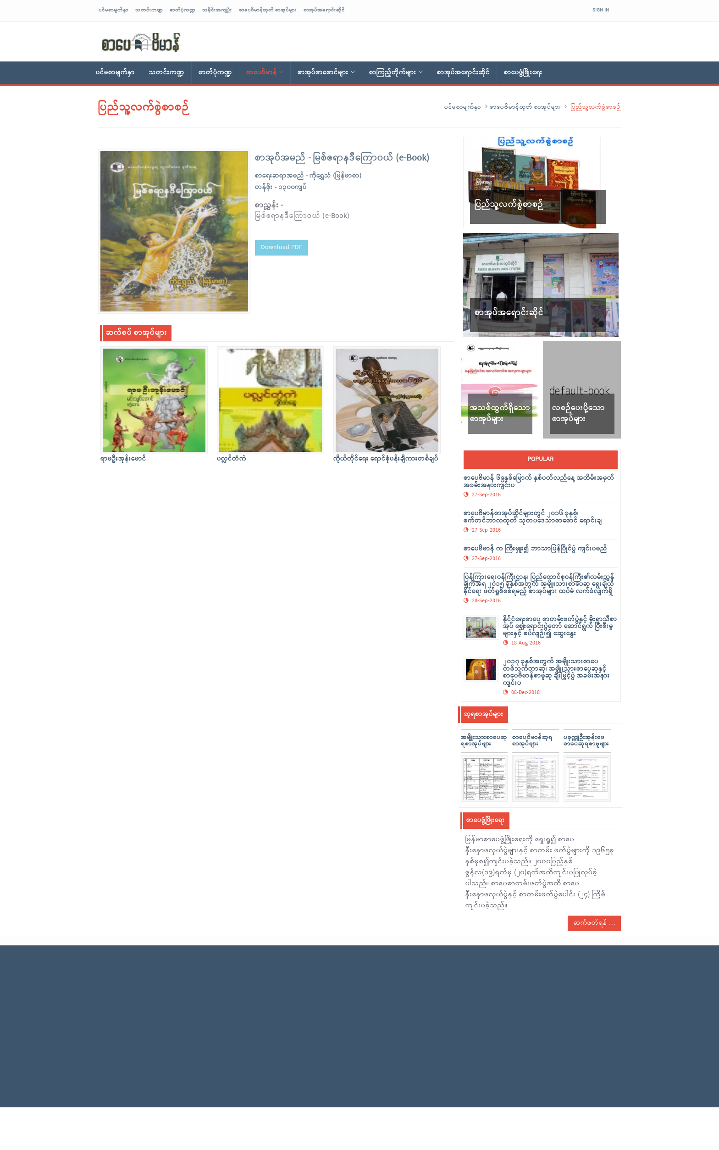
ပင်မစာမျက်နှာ (113, 10)
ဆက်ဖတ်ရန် (594, 923)
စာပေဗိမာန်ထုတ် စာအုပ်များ (268, 10)
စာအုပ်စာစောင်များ (326, 72)
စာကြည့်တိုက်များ (396, 72)
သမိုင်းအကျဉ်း (217, 10)
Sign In (600, 10)
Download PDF (281, 244)
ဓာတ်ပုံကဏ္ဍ (182, 10)
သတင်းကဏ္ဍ (149, 10)
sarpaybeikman (141, 42)
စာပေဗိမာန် (264, 72)
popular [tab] (540, 459)
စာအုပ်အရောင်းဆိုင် (324, 10)
